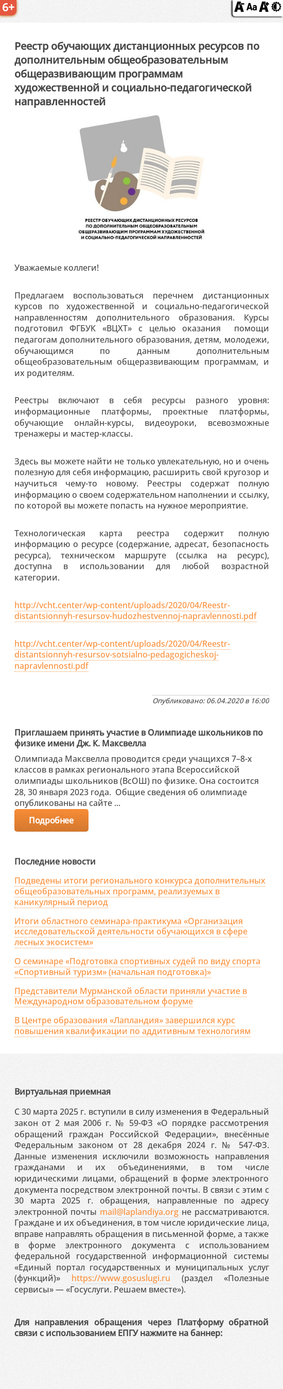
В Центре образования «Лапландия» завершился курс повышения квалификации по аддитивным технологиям (132, 1026)
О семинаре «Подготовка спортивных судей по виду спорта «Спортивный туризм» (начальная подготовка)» (137, 966)
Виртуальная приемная (62, 1091)
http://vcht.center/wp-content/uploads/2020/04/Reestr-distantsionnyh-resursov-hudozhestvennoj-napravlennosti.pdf (135, 610)
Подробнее (51, 820)
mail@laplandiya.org (139, 1211)
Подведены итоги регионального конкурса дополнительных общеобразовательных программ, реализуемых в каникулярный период (140, 891)
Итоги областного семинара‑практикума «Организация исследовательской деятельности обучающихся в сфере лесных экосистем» (130, 931)
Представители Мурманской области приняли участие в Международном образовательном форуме (130, 996)
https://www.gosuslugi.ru (121, 1278)
